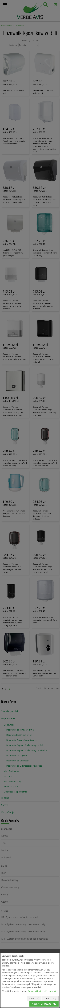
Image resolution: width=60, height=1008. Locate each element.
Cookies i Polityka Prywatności (42, 991)
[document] (30, 980)
